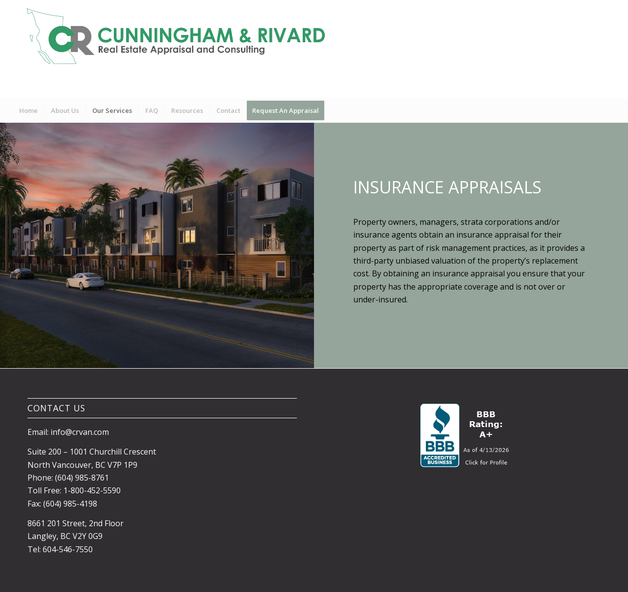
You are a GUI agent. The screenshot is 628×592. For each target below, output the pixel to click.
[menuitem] (28, 110)
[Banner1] (180, 49)
